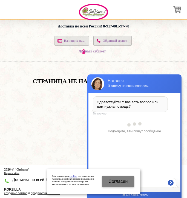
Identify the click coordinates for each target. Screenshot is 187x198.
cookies (73, 176)
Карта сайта (11, 173)
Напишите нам (74, 41)
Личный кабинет (92, 51)
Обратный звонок (115, 41)
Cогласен (118, 181)
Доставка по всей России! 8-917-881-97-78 (93, 26)
